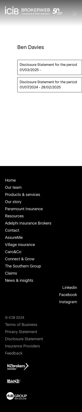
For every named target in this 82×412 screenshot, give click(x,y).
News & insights (19, 280)
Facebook (68, 294)
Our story (13, 201)
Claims (11, 273)
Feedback (14, 353)
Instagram (68, 302)
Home (10, 180)
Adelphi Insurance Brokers (28, 223)
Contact (12, 230)
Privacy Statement (21, 331)
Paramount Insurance (24, 209)
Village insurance (20, 244)
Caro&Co (13, 251)
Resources (14, 216)
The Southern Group (23, 266)
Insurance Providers (22, 346)
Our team (13, 187)
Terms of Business (21, 324)
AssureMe (14, 237)
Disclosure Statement (24, 339)
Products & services (22, 194)
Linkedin (69, 287)
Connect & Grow (20, 259)
